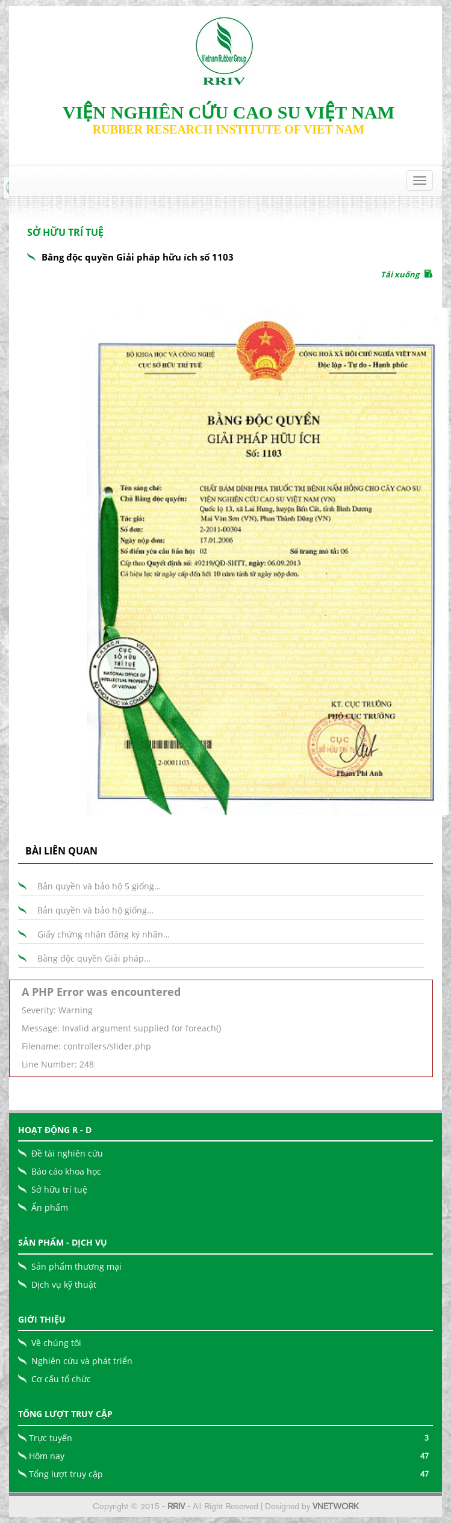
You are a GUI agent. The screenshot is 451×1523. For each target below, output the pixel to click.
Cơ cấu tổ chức (61, 1379)
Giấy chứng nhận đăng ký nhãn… (103, 934)
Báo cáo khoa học (66, 1171)
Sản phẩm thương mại (76, 1266)
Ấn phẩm (49, 1207)
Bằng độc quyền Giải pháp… (94, 958)
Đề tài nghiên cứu (67, 1153)
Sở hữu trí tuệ (59, 1189)
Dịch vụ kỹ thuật (63, 1284)
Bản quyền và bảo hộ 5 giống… (99, 886)
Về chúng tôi (56, 1342)
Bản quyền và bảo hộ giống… (95, 910)
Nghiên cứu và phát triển (81, 1361)
